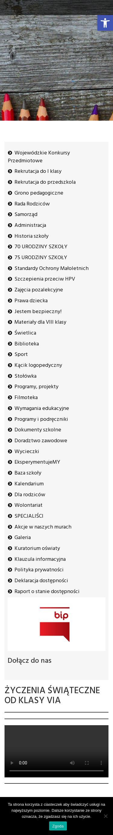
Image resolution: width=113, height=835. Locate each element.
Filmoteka (26, 397)
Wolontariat (28, 505)
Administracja (30, 225)
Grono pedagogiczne (38, 193)
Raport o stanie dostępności (47, 591)
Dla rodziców (29, 495)
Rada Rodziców (32, 204)
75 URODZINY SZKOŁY (40, 257)
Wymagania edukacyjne (41, 408)
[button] (105, 23)
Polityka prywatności (39, 570)
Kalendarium (29, 484)
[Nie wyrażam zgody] (105, 816)
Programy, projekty (36, 387)
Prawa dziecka (31, 301)
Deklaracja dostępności (41, 580)
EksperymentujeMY (37, 462)
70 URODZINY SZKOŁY (40, 247)
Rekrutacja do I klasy (37, 171)
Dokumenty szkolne (37, 430)
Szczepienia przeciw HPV (44, 279)
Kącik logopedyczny (38, 365)
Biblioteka (26, 344)
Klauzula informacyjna (40, 559)
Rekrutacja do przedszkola (45, 182)
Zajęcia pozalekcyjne (38, 290)
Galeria (22, 537)
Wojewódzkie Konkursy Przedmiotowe (39, 157)
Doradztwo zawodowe (40, 441)
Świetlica (25, 333)
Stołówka (25, 376)
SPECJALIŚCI (28, 516)
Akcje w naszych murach (42, 527)
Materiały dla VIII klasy (40, 322)
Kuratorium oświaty (37, 548)
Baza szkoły (27, 473)
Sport (21, 354)
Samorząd (25, 214)
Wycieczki (26, 451)
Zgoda (58, 826)
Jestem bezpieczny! (37, 311)
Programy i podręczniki (41, 419)
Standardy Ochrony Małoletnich (51, 268)
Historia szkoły (31, 236)
